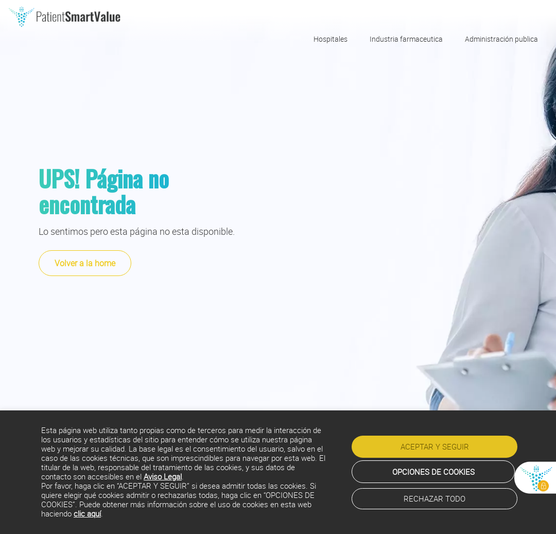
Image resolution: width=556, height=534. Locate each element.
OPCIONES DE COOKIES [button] (433, 472)
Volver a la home (85, 263)
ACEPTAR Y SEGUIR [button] (435, 446)
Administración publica (501, 39)
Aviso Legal (163, 476)
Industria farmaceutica (406, 39)
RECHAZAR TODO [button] (434, 498)
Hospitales (331, 39)
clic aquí (87, 514)
